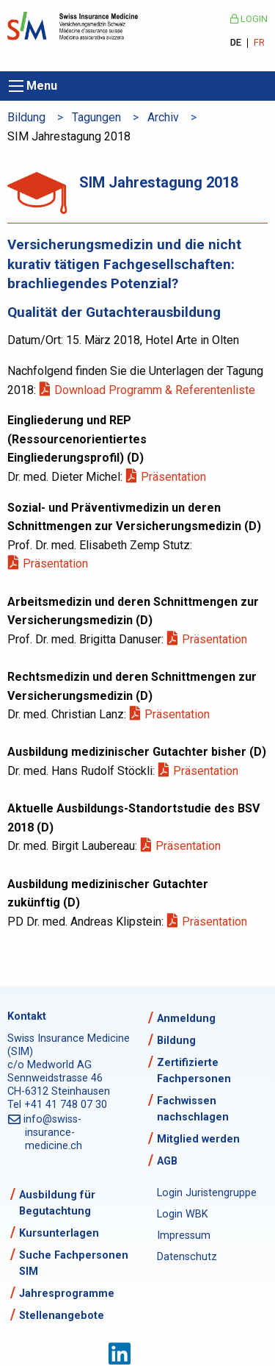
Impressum (183, 1235)
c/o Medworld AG (49, 1065)
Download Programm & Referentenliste (155, 390)
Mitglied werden (198, 1139)
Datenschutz (187, 1257)
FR (259, 43)
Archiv (163, 117)
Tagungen (96, 117)
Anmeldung (186, 1018)
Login (249, 18)
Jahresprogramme (66, 1293)
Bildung (26, 117)
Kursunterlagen (59, 1233)
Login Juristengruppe (207, 1193)
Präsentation (174, 477)
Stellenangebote (61, 1315)
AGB (167, 1161)
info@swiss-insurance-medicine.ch (53, 1132)
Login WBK (182, 1214)
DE (235, 43)
